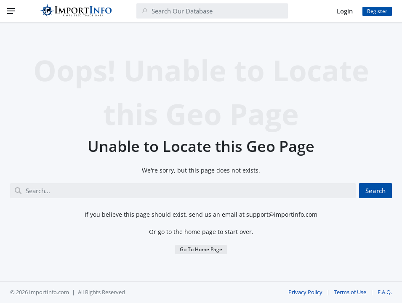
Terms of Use (350, 292)
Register (377, 11)
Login (345, 11)
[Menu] (11, 11)
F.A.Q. (385, 292)
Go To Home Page (201, 249)
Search (375, 190)
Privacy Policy (305, 292)
